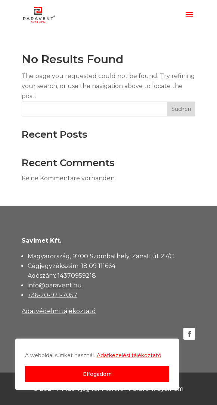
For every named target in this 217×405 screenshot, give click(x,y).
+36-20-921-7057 (52, 295)
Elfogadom (97, 374)
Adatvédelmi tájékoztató (59, 311)
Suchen (181, 109)
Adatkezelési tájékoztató (129, 355)
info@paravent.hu (55, 285)
